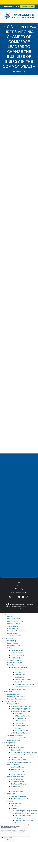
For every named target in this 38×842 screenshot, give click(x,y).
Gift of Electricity (13, 628)
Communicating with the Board (22, 755)
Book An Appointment (15, 621)
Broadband (11, 794)
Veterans (14, 808)
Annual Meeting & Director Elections (24, 752)
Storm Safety (15, 658)
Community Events (17, 782)
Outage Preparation (14, 660)
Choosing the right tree (23, 679)
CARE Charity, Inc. (17, 779)
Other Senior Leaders (18, 760)
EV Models (18, 714)
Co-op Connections (18, 774)
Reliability (10, 665)
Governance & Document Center (19, 762)
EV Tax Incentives (21, 721)
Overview (18, 670)
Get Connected (20, 772)
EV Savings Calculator (22, 716)
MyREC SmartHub (13, 619)
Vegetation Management (16, 631)
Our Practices (19, 672)
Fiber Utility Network (18, 796)
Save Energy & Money (15, 735)
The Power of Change (19, 784)
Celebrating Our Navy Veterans (26, 811)
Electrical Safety (16, 653)
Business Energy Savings (16, 696)
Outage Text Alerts (14, 645)
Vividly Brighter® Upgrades (20, 709)
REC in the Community (15, 777)
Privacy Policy (19, 589)
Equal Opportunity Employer (19, 592)
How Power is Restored (15, 662)
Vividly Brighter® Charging (20, 711)
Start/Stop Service (13, 624)
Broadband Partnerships (19, 799)
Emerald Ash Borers (22, 687)
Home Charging (20, 723)
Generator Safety (17, 650)
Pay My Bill (11, 616)
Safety (9, 648)
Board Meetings (16, 750)
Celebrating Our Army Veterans (26, 813)
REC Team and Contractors (24, 684)
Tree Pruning (19, 677)
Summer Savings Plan (19, 738)
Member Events (16, 769)
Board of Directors (17, 748)
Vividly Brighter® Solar (19, 733)
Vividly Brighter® (13, 704)
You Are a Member (17, 767)
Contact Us (19, 582)
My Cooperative (9, 743)
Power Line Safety (17, 655)
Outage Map (11, 641)
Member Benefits (13, 765)
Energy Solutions (10, 701)
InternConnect (16, 806)
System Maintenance (18, 689)
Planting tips (19, 682)
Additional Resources (14, 636)
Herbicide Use (20, 675)
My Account (8, 614)
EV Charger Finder (21, 726)
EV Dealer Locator (21, 718)
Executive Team (16, 757)
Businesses (8, 692)
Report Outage (12, 643)
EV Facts (18, 728)
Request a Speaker (17, 791)
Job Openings (16, 803)
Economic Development (16, 699)
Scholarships (15, 786)
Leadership (11, 745)
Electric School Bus (21, 731)
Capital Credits (12, 626)
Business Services (13, 694)
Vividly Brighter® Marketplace (21, 706)
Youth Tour (15, 789)
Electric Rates (12, 633)
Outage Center (9, 638)
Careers (19, 586)
